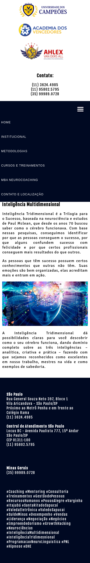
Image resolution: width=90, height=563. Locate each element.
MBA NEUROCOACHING (19, 180)
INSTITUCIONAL (13, 136)
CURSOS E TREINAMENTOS (23, 165)
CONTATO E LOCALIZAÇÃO (22, 194)
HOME (6, 122)
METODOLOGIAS (14, 151)
